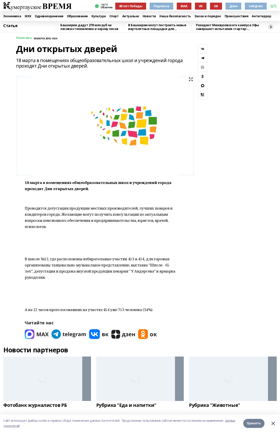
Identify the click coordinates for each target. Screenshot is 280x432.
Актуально (130, 16)
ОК (216, 6)
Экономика (12, 16)
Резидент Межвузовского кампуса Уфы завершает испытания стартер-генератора (227, 27)
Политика (24, 38)
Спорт (114, 16)
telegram (256, 6)
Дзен (233, 6)
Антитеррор (261, 16)
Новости (149, 16)
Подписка (161, 6)
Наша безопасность (175, 16)
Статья (10, 25)
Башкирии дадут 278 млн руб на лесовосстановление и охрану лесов (89, 27)
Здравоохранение (49, 16)
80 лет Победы (130, 6)
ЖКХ (27, 16)
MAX (184, 6)
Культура (98, 16)
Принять (254, 423)
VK (201, 6)
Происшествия (236, 16)
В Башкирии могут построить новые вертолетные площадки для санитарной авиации (157, 27)
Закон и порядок (207, 16)
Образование (77, 16)
